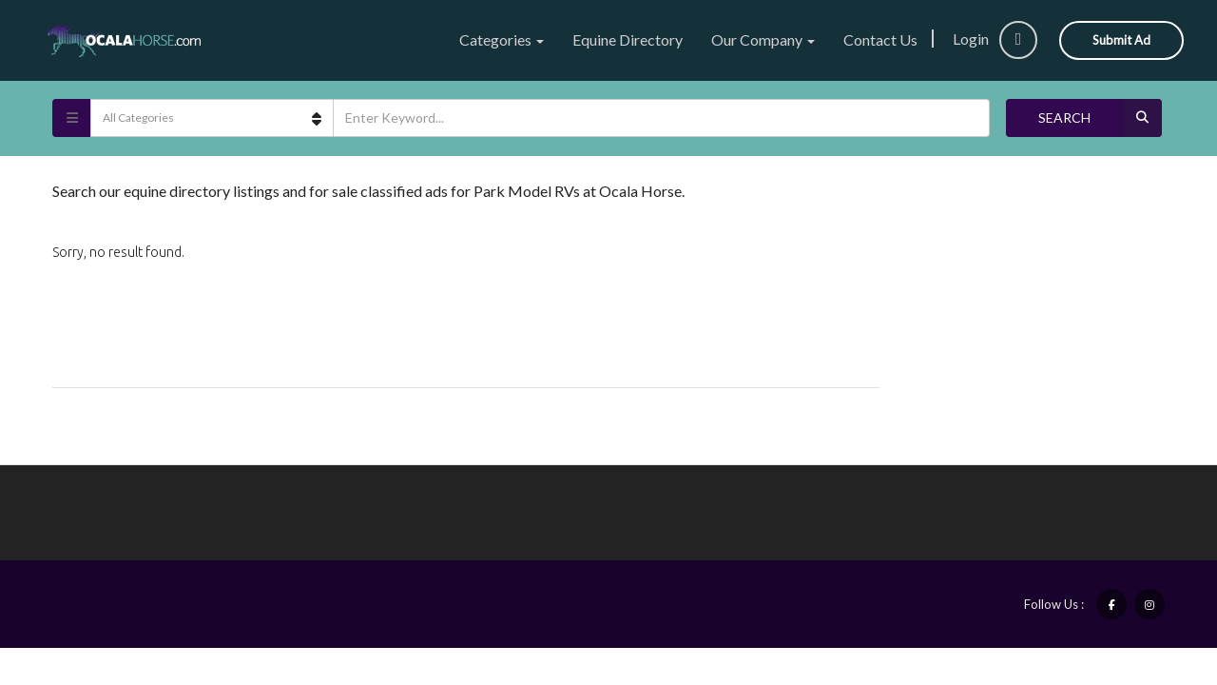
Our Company (763, 39)
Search (1099, 118)
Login (995, 38)
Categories (501, 39)
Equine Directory (627, 39)
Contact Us (880, 39)
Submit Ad (1121, 40)
